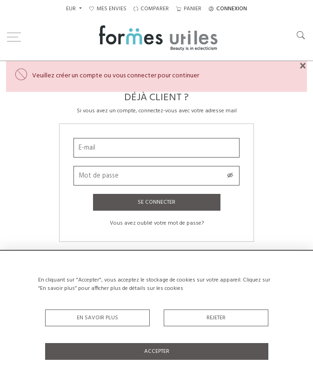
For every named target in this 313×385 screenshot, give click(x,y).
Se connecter (156, 202)
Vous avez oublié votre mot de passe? (157, 223)
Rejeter (216, 318)
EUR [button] (71, 9)
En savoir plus (97, 318)
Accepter (156, 351)
